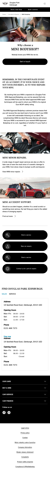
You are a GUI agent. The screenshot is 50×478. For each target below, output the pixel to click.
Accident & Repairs (13, 14)
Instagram (9, 412)
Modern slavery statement (25, 452)
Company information (25, 447)
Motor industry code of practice (25, 442)
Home (4, 14)
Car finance (7, 401)
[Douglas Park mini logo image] (11, 4)
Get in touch (25, 61)
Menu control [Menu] (44, 3)
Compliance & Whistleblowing (25, 467)
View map (7, 336)
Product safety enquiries (25, 462)
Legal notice (25, 428)
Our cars (6, 381)
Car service (7, 394)
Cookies (25, 438)
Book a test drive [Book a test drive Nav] (16, 10)
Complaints (25, 457)
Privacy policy (25, 433)
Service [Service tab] (12, 294)
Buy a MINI (6, 388)
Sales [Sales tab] (4, 294)
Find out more (7, 216)
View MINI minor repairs (11, 172)
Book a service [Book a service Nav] (33, 10)
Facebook (4, 412)
